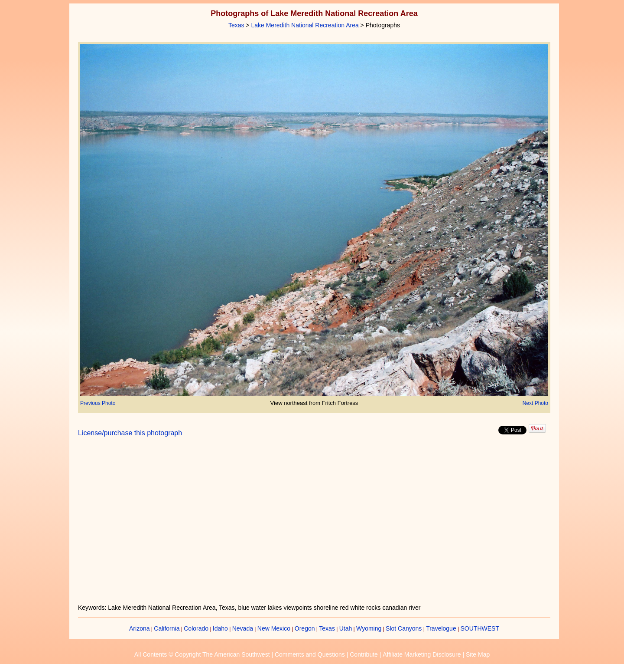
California (166, 628)
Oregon (305, 628)
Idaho (220, 628)
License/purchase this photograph (130, 433)
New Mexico (273, 628)
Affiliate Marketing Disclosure (422, 654)
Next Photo (535, 403)
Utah (345, 628)
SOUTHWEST (480, 628)
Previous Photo (97, 403)
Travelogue (441, 628)
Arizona (139, 628)
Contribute (364, 654)
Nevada (242, 628)
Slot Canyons (404, 628)
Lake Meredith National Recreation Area (304, 25)
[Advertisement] (314, 525)
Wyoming (368, 628)
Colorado (196, 628)
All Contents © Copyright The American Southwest (202, 654)
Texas (236, 25)
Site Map (478, 654)
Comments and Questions (310, 654)
